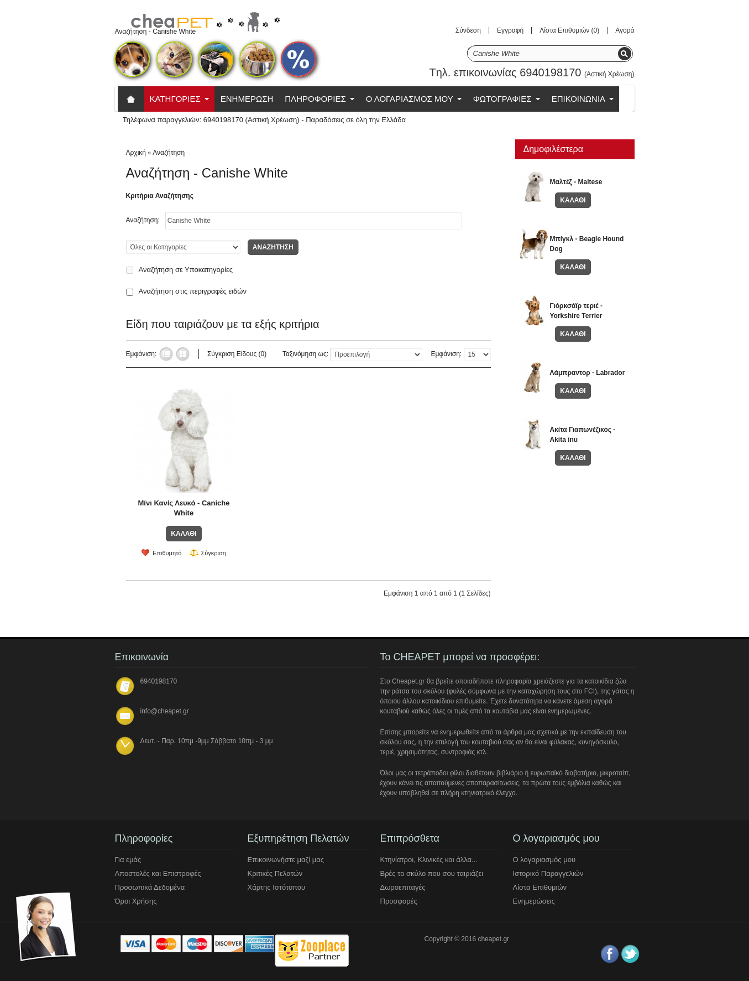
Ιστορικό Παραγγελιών (548, 873)
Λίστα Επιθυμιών (540, 887)
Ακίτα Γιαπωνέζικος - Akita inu (583, 434)
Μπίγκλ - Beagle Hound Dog (587, 244)
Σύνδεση (468, 30)
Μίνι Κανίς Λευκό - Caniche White (184, 508)
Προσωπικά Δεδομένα (150, 887)
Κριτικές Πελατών (275, 873)
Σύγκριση (213, 553)
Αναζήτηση (169, 152)
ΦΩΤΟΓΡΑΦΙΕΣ (502, 98)
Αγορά (624, 30)
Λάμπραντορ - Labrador (587, 373)
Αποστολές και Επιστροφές (158, 873)
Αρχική (136, 152)
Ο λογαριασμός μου (544, 859)
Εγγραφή (510, 30)
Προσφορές (398, 901)
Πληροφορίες (315, 98)
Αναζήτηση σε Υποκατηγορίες (186, 269)
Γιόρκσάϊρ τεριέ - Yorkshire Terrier (576, 311)
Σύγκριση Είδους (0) (236, 354)
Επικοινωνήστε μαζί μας (286, 859)
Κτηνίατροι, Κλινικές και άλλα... (429, 859)
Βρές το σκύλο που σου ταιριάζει (432, 873)
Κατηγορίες (175, 98)
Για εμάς (128, 859)
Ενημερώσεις (534, 901)
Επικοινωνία (578, 98)
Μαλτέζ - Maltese (576, 182)
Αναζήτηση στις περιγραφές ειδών (193, 291)
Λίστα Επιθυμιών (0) (569, 30)
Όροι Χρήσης (136, 901)
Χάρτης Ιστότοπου (277, 887)
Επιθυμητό (167, 553)
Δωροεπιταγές (403, 887)
